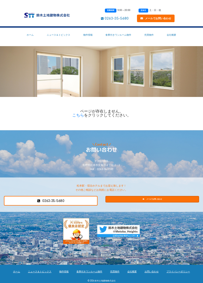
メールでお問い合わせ (155, 18)
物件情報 (88, 34)
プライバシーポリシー (178, 271)
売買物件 (149, 34)
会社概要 (171, 34)
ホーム (30, 34)
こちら (78, 115)
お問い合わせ (152, 271)
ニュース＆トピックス (58, 34)
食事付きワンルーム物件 (118, 34)
